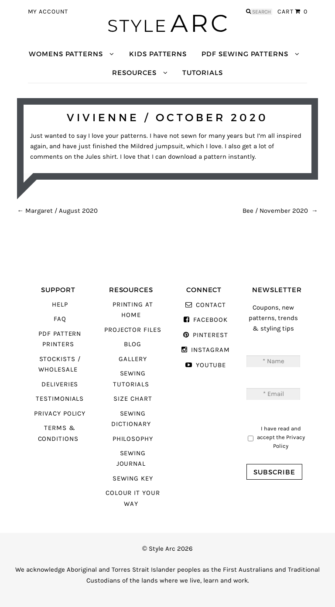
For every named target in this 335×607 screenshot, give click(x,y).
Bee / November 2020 (280, 211)
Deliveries (59, 384)
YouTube (211, 365)
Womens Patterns (66, 54)
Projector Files (132, 330)
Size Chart (132, 398)
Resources (134, 72)
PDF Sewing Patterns (245, 54)
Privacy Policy (59, 413)
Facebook (210, 320)
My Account (48, 11)
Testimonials (60, 398)
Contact (211, 305)
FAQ (60, 319)
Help (60, 304)
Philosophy (133, 439)
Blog (132, 344)
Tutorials (202, 72)
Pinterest (210, 335)
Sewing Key (133, 478)
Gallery (133, 359)
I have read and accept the (281, 437)
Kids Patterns (158, 54)
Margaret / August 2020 (57, 211)
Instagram (210, 350)
